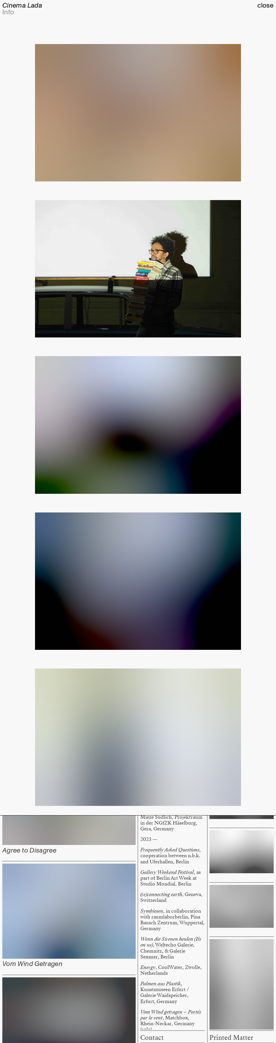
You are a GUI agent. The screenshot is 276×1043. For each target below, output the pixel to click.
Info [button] (8, 12)
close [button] (265, 5)
